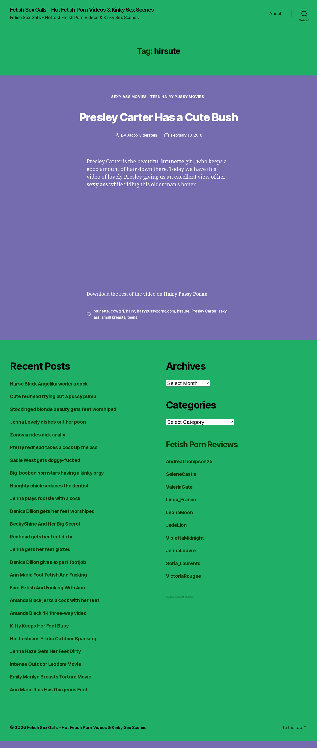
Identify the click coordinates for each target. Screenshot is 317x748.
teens (142, 324)
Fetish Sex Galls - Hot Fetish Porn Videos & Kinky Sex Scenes (81, 13)
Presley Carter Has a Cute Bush (158, 122)
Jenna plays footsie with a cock (48, 505)
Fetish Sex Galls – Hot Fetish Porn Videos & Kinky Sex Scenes (91, 734)
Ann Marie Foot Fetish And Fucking (52, 581)
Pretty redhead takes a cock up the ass (58, 454)
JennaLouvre (182, 557)
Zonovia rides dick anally (40, 441)
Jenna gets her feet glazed (43, 556)
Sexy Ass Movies (128, 104)
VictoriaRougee (185, 582)
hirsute (185, 318)
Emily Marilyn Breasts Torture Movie (55, 683)
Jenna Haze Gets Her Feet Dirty (48, 658)
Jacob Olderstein (141, 142)
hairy (131, 318)
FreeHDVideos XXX (179, 603)
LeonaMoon (180, 519)
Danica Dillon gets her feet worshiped (56, 518)
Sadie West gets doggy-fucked (49, 467)
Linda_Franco (182, 506)
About (275, 16)
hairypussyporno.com (157, 318)
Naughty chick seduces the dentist (53, 492)
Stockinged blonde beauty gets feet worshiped (68, 416)
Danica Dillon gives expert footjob (52, 569)
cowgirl (118, 318)
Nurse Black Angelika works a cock (53, 390)
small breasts (123, 324)
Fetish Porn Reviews (211, 450)
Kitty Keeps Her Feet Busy (42, 632)
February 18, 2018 (187, 142)
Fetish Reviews (189, 603)
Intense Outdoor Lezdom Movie (49, 671)
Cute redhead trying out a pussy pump (57, 403)
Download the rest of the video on (153, 301)
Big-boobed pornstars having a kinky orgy (61, 479)
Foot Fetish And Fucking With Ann (51, 594)
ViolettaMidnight (187, 544)
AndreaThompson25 (191, 468)
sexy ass (101, 324)
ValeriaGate (180, 493)
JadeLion (177, 532)
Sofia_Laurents (184, 570)
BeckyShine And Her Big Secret (49, 530)
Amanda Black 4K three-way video (52, 620)
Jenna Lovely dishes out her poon (51, 428)
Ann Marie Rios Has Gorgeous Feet (52, 696)
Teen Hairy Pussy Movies (179, 104)
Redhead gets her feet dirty (44, 543)
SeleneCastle (182, 481)
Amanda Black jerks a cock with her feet (59, 607)
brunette (101, 318)
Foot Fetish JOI (170, 603)
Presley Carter (206, 318)
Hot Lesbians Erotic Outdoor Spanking (57, 645)
